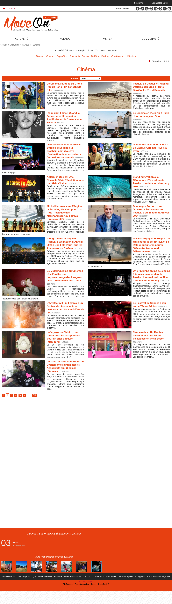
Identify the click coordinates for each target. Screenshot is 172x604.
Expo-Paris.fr (102, 597)
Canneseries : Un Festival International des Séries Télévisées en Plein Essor (151, 346)
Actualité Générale (64, 50)
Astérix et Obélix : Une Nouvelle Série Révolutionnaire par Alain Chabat (64, 184)
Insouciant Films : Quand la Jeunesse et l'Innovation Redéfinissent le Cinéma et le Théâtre (65, 118)
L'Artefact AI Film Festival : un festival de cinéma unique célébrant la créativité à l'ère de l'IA (65, 315)
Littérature (131, 56)
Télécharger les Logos (28, 590)
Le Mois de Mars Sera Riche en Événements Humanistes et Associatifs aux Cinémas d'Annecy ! (65, 377)
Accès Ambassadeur (73, 590)
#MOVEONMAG (123, 8)
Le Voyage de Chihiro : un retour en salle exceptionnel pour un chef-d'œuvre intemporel (65, 348)
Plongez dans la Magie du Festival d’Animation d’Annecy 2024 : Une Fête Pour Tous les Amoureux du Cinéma (64, 249)
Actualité (21, 39)
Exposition (62, 56)
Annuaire (59, 590)
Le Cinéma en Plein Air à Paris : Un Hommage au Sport (150, 116)
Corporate (100, 50)
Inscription (87, 590)
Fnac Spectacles (82, 597)
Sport (90, 50)
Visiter (107, 39)
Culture (24, 45)
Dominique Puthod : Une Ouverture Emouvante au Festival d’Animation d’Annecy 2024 (150, 213)
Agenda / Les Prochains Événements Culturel (54, 547)
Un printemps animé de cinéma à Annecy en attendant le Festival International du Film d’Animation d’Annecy (149, 283)
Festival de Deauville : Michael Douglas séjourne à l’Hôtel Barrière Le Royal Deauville (151, 88)
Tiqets (93, 597)
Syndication (99, 590)
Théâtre (95, 56)
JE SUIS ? (9, 8)
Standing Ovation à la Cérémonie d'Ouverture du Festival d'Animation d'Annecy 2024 (151, 184)
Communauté (150, 39)
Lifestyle (80, 50)
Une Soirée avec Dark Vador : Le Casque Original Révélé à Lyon (151, 148)
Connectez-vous (160, 3)
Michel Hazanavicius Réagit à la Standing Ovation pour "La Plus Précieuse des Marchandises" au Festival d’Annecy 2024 (65, 217)
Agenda (65, 39)
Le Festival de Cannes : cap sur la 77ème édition (150, 312)
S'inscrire (138, 3)
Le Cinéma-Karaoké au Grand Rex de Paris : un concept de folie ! (63, 87)
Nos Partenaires (47, 590)
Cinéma (34, 45)
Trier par (74, 78)
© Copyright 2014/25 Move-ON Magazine (149, 590)
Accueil (3, 45)
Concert (50, 56)
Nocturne (112, 50)
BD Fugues (69, 597)
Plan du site (110, 590)
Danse (85, 56)
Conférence (117, 56)
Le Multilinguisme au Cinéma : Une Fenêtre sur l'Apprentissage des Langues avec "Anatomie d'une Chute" (64, 283)
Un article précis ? (159, 61)
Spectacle (75, 56)
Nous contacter (11, 590)
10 (38, 407)
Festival (40, 56)
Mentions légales (124, 590)
